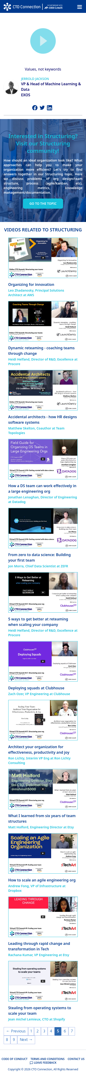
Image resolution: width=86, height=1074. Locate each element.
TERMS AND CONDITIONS (47, 1059)
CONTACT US (76, 1059)
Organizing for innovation (31, 284)
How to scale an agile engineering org (42, 880)
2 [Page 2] (37, 1031)
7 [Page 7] (72, 1031)
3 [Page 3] (44, 1031)
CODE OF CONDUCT (15, 1059)
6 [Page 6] (65, 1031)
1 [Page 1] (31, 1031)
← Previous (16, 1031)
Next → (26, 1040)
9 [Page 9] (14, 1040)
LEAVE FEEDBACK (43, 1063)
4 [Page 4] (51, 1031)
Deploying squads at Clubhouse (36, 687)
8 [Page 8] (7, 1040)
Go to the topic (43, 203)
